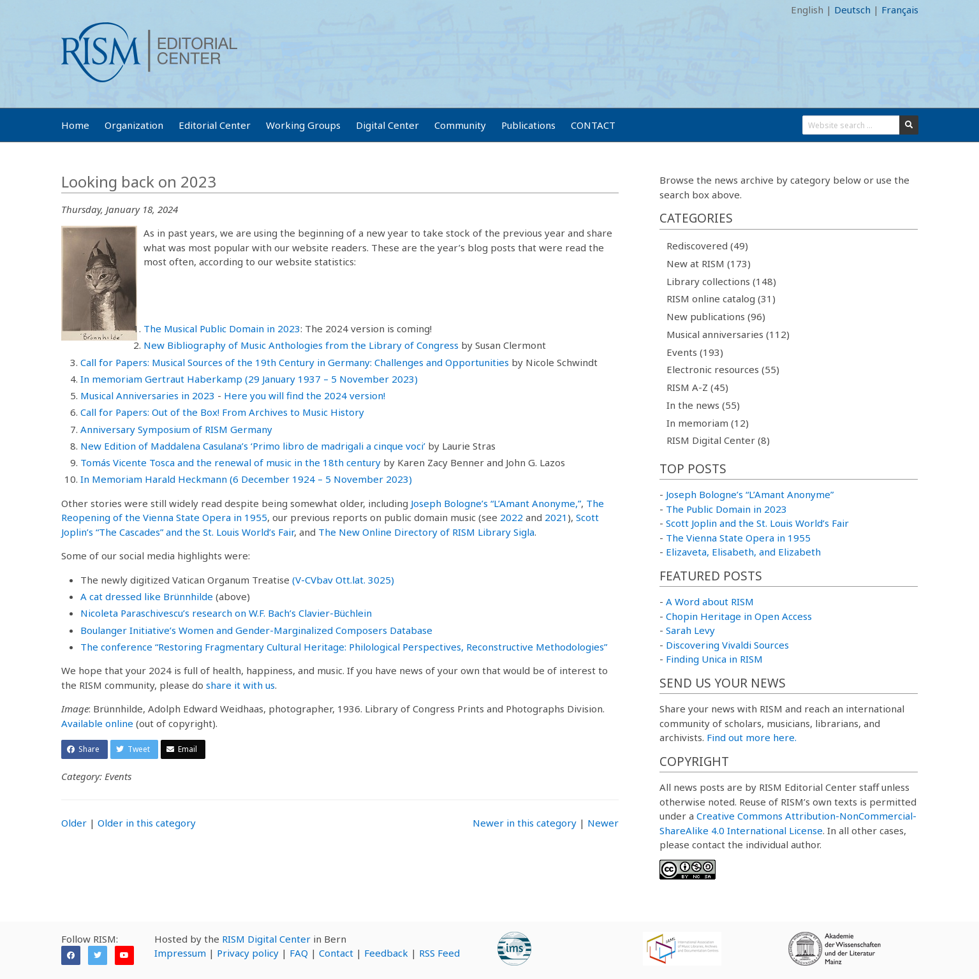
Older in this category (147, 822)
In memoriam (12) (707, 422)
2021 (556, 517)
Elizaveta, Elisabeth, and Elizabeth (743, 551)
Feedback (386, 952)
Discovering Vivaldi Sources (727, 644)
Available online (97, 723)
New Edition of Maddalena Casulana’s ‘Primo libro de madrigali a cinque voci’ (252, 445)
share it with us (240, 685)
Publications (528, 125)
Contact (336, 952)
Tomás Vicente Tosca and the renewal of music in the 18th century (230, 462)
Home (75, 125)
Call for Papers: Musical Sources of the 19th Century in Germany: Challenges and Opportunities (294, 362)
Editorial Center (215, 125)
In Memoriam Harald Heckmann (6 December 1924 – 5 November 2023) (246, 479)
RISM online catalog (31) (721, 298)
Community (460, 125)
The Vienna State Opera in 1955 (738, 537)
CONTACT (593, 125)
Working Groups (303, 125)
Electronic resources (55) (722, 369)
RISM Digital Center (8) (718, 440)
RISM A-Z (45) (697, 387)
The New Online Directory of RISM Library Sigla (426, 532)
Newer (603, 822)
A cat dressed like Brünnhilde (146, 596)
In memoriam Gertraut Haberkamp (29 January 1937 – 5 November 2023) (249, 378)
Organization (134, 125)
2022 (511, 517)
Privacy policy (248, 952)
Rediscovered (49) (707, 245)
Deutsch (852, 9)
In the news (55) (703, 405)
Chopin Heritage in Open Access (739, 616)
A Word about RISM (710, 601)
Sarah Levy (690, 630)
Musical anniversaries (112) (728, 334)
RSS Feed (439, 952)
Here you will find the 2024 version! (304, 395)
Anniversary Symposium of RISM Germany (176, 429)
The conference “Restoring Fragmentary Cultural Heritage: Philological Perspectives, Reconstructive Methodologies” (343, 646)
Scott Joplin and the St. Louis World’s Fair (757, 523)
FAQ (299, 952)
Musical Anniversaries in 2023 (147, 395)
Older (74, 822)
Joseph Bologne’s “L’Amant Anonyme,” (496, 503)
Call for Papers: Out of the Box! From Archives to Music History (222, 412)
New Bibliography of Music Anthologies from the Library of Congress (301, 345)
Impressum (180, 952)
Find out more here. (752, 737)
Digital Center (387, 125)
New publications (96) (715, 316)
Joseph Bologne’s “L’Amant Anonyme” (750, 494)
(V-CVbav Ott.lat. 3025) (343, 579)
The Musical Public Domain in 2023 (222, 328)
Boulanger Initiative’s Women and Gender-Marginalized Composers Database (256, 630)
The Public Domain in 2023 (726, 509)
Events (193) (694, 352)
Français (899, 9)
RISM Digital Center (266, 938)
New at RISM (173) (708, 263)
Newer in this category (525, 822)
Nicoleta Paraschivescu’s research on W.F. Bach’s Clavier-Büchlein (226, 613)
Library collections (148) (721, 281)
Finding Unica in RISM (714, 658)
